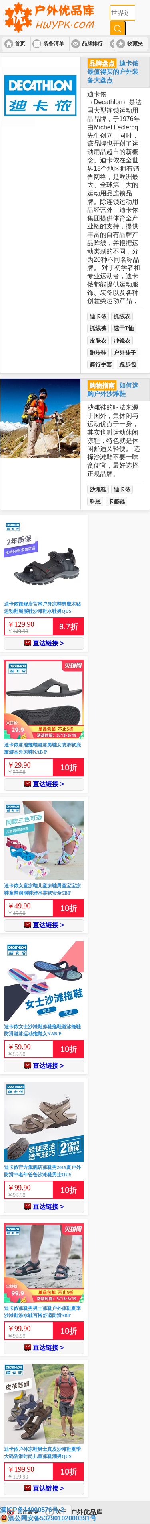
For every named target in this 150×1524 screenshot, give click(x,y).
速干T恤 (124, 328)
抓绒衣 (122, 316)
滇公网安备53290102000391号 (48, 1518)
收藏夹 (135, 44)
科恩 (95, 501)
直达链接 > (44, 643)
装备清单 (53, 44)
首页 (20, 44)
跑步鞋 (98, 352)
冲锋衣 (122, 340)
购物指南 (102, 385)
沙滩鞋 (98, 489)
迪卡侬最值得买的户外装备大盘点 (112, 72)
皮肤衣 (98, 340)
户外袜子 (125, 352)
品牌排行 (92, 44)
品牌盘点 (102, 63)
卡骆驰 (116, 501)
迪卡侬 (98, 316)
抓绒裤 (98, 328)
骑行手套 (101, 364)
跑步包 (127, 364)
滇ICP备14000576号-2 (32, 1509)
